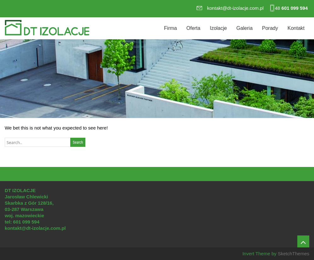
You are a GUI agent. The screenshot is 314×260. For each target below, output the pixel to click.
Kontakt (296, 28)
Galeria (244, 28)
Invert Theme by (260, 253)
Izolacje (218, 28)
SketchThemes (293, 253)
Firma (170, 28)
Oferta (193, 28)
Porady (270, 28)
